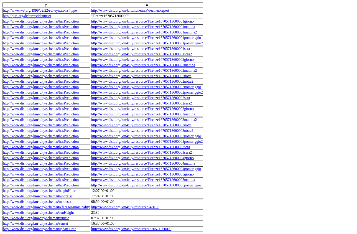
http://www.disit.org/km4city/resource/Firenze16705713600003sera (140, 147)
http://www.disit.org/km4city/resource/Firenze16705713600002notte (141, 76)
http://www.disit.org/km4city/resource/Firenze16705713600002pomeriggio (146, 87)
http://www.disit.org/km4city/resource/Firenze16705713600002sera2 (141, 103)
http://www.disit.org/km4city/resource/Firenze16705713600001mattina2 (144, 32)
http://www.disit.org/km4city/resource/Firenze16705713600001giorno (142, 21)
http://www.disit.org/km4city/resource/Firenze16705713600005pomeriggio (146, 185)
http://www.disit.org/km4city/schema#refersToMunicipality (46, 207)
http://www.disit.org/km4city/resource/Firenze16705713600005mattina (143, 180)
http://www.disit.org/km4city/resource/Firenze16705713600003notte (141, 125)
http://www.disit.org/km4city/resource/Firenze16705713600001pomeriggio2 (147, 43)
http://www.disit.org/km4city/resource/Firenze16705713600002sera (140, 98)
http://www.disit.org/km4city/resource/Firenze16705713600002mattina (143, 65)
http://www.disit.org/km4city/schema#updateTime (39, 229)
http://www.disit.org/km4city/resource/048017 (124, 207)
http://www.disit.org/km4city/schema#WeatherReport (130, 10)
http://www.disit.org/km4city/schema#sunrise (36, 218)
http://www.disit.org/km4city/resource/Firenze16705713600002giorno (142, 59)
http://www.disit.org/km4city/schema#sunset (35, 223)
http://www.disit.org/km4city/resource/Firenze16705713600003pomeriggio (146, 136)
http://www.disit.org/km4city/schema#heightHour (39, 191)
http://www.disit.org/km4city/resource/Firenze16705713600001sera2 (141, 54)
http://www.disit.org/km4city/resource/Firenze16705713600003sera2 (141, 152)
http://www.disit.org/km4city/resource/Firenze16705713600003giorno (142, 109)
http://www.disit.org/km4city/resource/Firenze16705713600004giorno (142, 158)
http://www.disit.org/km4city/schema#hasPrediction (41, 21)
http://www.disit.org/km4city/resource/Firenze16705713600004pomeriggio (146, 169)
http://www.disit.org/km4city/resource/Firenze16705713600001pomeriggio (146, 38)
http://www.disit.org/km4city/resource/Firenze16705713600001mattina (143, 27)
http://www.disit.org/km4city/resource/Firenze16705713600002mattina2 (144, 70)
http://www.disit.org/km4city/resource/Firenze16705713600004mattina (143, 163)
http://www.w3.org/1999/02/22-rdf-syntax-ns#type (40, 10)
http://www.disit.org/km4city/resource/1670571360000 (131, 229)
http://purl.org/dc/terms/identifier (27, 16)
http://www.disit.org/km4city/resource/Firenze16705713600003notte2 (142, 130)
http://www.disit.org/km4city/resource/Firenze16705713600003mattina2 (144, 120)
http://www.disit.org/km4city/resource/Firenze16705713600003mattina (143, 114)
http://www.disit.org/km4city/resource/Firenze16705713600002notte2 (142, 81)
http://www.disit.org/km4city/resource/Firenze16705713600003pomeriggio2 (147, 141)
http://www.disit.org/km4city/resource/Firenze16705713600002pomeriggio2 (147, 92)
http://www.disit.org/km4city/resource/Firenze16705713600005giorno (142, 174)
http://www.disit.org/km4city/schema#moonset (37, 201)
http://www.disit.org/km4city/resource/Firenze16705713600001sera (140, 49)
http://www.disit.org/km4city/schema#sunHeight (38, 212)
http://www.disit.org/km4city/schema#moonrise (37, 196)
